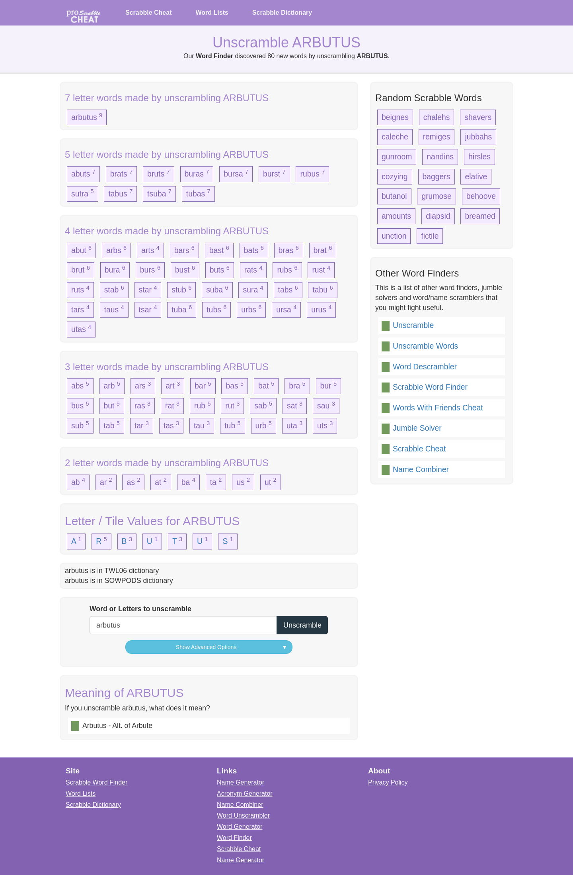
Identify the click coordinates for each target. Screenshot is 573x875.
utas (81, 329)
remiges (436, 136)
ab (78, 481)
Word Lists (211, 12)
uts (325, 425)
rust (321, 269)
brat (323, 249)
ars (143, 385)
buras (197, 173)
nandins (440, 156)
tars (80, 309)
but (112, 405)
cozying (395, 176)
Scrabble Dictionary (282, 12)
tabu (322, 289)
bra (297, 385)
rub (202, 405)
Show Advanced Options (231, 647)
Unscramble (413, 325)
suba (217, 289)
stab (114, 289)
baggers (436, 176)
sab (263, 405)
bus (80, 405)
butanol (394, 196)
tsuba (159, 193)
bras (289, 249)
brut (80, 269)
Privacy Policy (388, 782)
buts (220, 269)
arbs (116, 249)
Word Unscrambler (243, 815)
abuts (83, 173)
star (148, 289)
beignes (395, 117)
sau (326, 405)
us (243, 481)
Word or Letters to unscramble (140, 609)
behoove (481, 196)
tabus (120, 193)
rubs (287, 269)
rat (172, 405)
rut (232, 405)
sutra (82, 193)
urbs (251, 309)
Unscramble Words (425, 345)
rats (253, 269)
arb (112, 385)
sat (294, 405)
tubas (198, 193)
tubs (216, 309)
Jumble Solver (417, 428)
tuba (182, 309)
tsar (148, 309)
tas (171, 425)
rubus (312, 173)
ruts (80, 289)
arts (150, 249)
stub (181, 289)
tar (141, 425)
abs (80, 385)
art (173, 385)
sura (253, 289)
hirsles (479, 156)
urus (321, 309)
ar (106, 481)
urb (263, 425)
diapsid (438, 216)
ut (271, 481)
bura (115, 269)
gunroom (397, 156)
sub (80, 425)
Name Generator (240, 782)
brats (121, 173)
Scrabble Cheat (148, 12)
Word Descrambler (425, 366)
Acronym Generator (245, 793)
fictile (430, 236)
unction (394, 236)
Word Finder (234, 837)
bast (219, 249)
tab (112, 425)
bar (203, 385)
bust (185, 269)
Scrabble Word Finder (430, 387)
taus (114, 309)
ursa (286, 309)
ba (188, 481)
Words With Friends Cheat (438, 407)
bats (254, 249)
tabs (288, 289)
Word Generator (239, 826)
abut (81, 249)
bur (328, 385)
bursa (236, 173)
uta (294, 425)
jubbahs (478, 136)
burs (150, 269)
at (161, 481)
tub (232, 425)
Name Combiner (421, 469)
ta (216, 481)
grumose (436, 196)
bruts (158, 173)
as (133, 481)
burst (274, 173)
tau (202, 425)
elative (476, 176)
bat (266, 385)
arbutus (86, 117)
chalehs (436, 117)
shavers (477, 117)
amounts (396, 216)
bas (235, 385)
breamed (480, 216)
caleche (395, 136)
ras (142, 405)
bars (184, 249)
